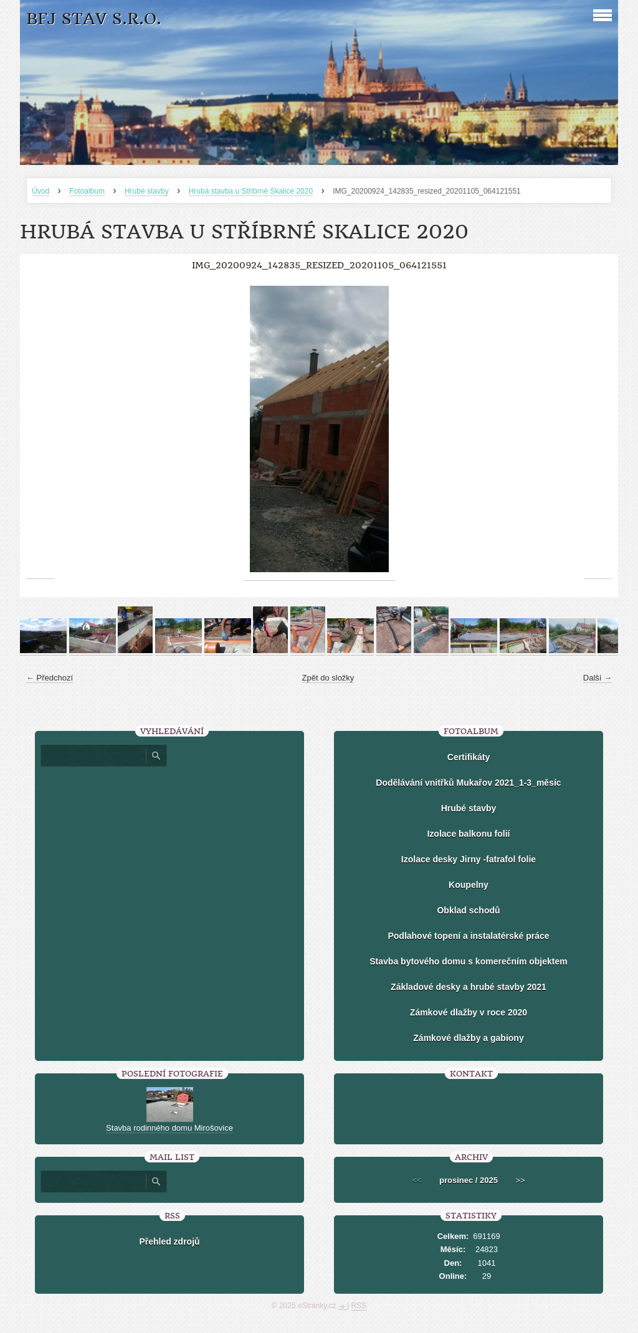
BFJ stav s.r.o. (93, 19)
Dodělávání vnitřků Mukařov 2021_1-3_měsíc (468, 783)
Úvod (40, 191)
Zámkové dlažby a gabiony (468, 1038)
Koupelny (468, 885)
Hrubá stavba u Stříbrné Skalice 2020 (251, 191)
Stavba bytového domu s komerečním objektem (468, 961)
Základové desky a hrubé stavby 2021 (468, 987)
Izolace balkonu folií (468, 834)
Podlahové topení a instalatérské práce (468, 936)
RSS (359, 1305)
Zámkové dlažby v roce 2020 (468, 1012)
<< (416, 1180)
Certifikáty (468, 757)
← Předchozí (49, 677)
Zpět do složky (328, 677)
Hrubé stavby (147, 191)
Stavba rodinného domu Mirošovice (169, 1128)
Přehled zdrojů (169, 1241)
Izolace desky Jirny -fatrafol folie (468, 859)
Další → (597, 677)
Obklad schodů (468, 910)
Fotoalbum (87, 191)
